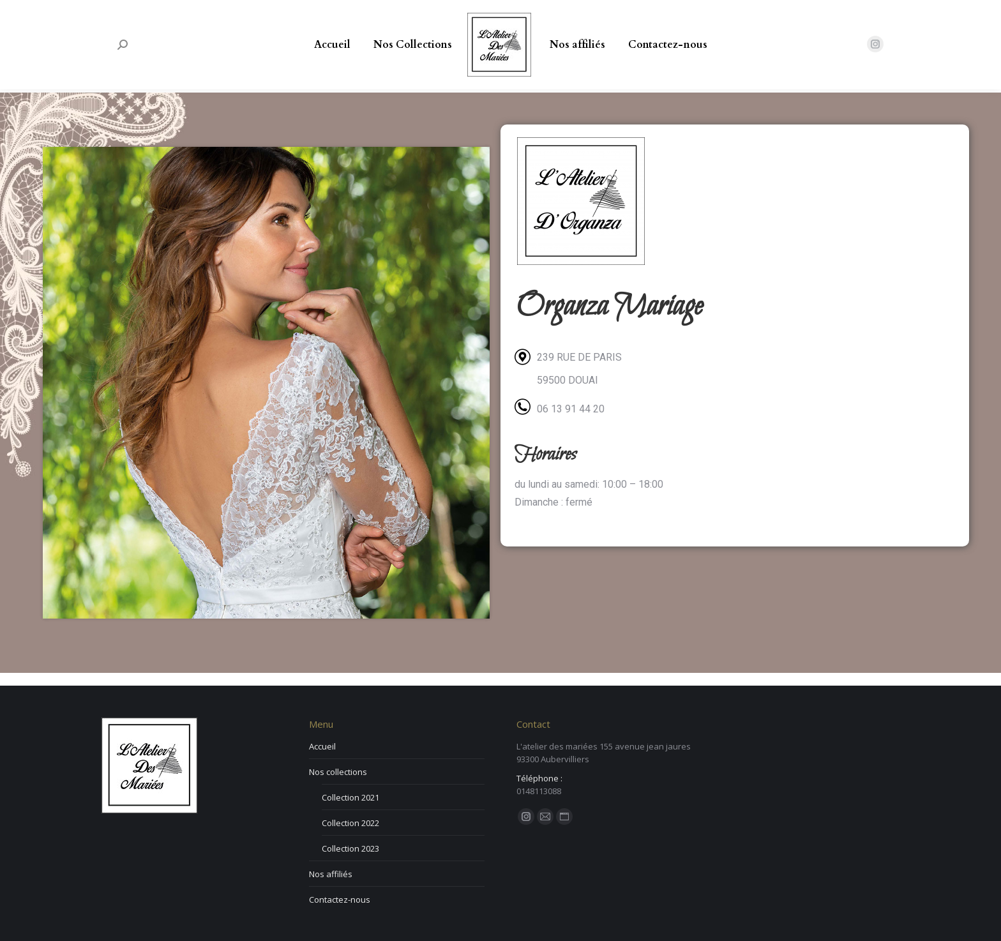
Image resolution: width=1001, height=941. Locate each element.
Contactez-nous (339, 899)
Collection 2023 (350, 848)
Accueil (322, 746)
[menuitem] (332, 44)
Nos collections (338, 772)
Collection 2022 (350, 823)
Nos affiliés (330, 874)
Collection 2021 (350, 797)
